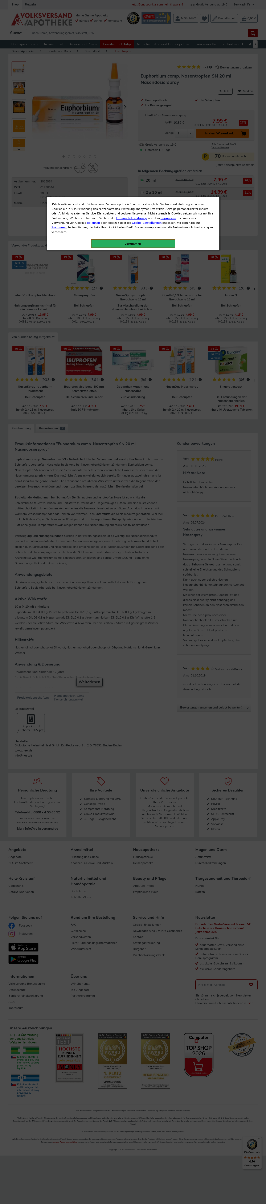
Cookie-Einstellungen (146, 99)
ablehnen (93, 99)
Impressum (168, 94)
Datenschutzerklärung (131, 94)
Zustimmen (59, 103)
